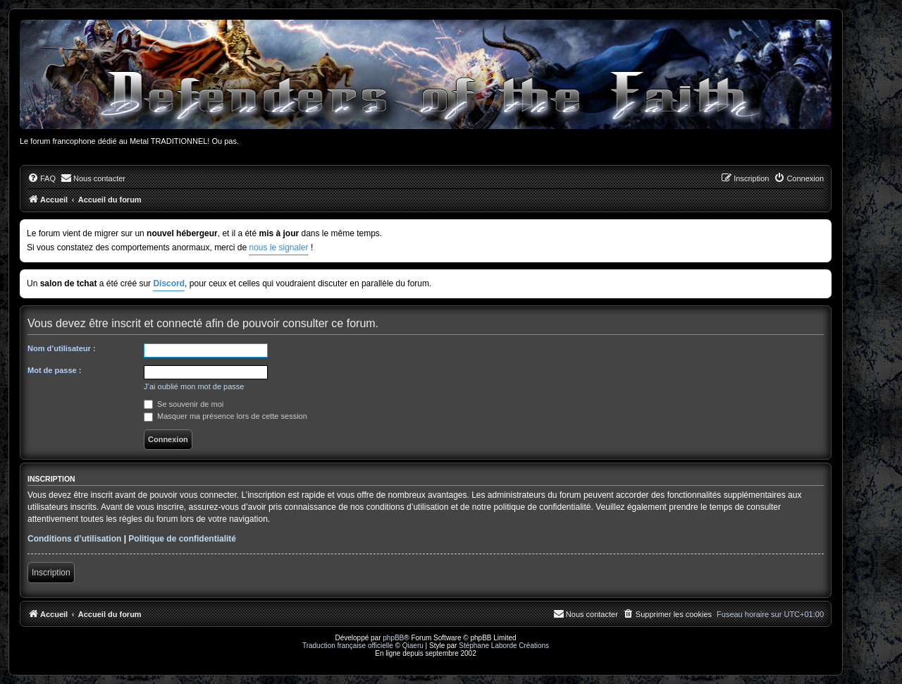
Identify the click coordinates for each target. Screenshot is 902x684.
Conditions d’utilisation (74, 539)
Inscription (51, 573)
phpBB (393, 638)
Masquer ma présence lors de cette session (225, 416)
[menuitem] (41, 178)
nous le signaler (278, 247)
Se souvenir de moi (183, 404)
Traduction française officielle (347, 645)
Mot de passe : (54, 370)
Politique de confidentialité (182, 539)
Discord (169, 283)
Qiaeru (413, 645)
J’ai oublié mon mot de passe (194, 386)
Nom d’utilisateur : (61, 348)
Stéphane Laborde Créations (504, 645)
